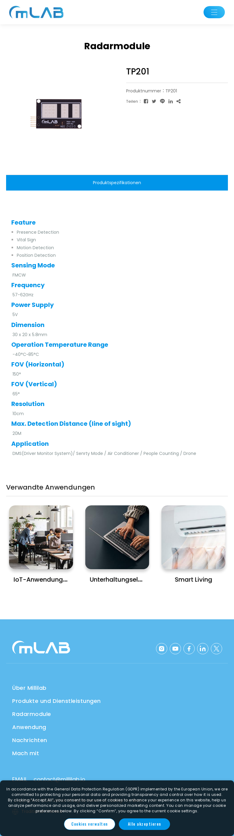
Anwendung (29, 727)
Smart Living (193, 579)
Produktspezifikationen (117, 183)
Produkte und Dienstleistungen (56, 701)
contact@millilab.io (59, 779)
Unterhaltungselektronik (126, 579)
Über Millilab (29, 688)
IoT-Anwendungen (42, 579)
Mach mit (25, 753)
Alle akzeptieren (144, 824)
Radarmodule (31, 714)
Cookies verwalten (89, 824)
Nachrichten (29, 740)
